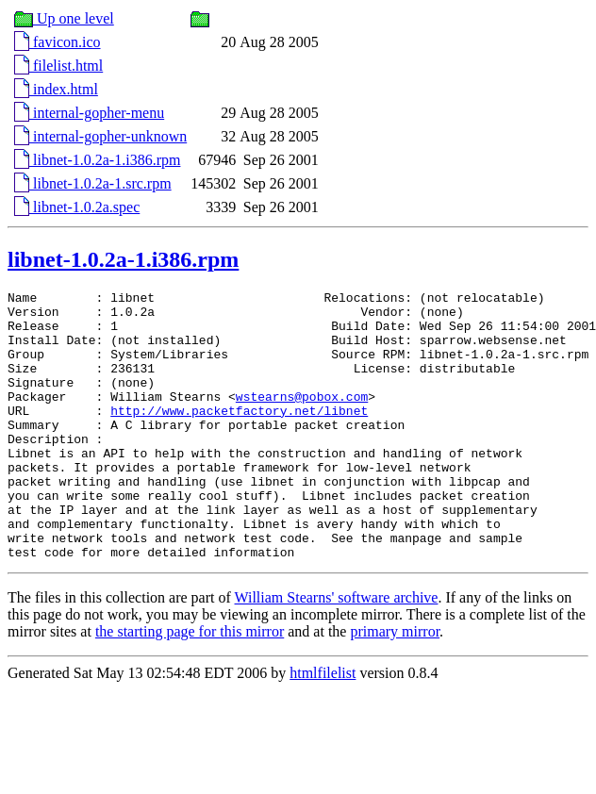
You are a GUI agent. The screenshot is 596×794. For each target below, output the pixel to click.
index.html (56, 89)
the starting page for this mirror (189, 685)
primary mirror (394, 685)
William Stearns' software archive (337, 651)
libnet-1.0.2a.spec (77, 207)
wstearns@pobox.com (302, 418)
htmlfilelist (323, 727)
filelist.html (58, 66)
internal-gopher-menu (89, 113)
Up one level (64, 18)
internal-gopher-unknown (100, 136)
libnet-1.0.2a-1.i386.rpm (97, 160)
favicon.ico (57, 42)
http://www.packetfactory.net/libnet (239, 435)
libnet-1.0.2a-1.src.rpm (93, 183)
